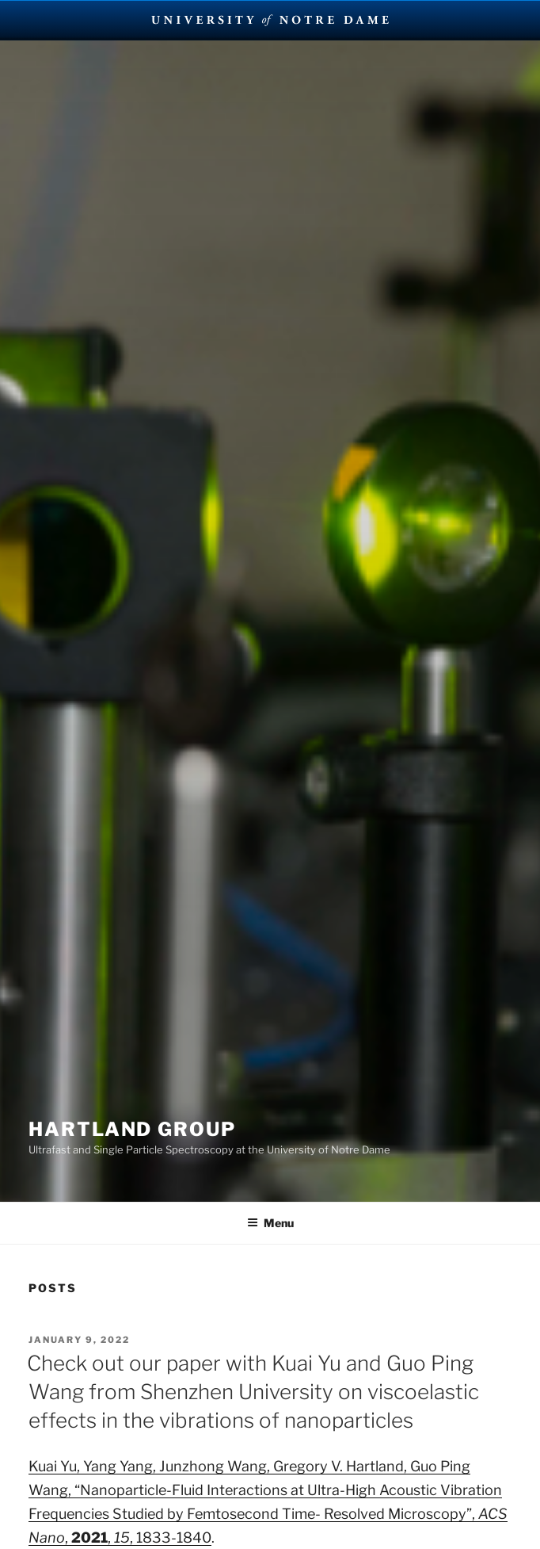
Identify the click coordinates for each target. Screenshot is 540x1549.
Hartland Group (132, 1129)
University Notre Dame (270, 20)
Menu (270, 1223)
